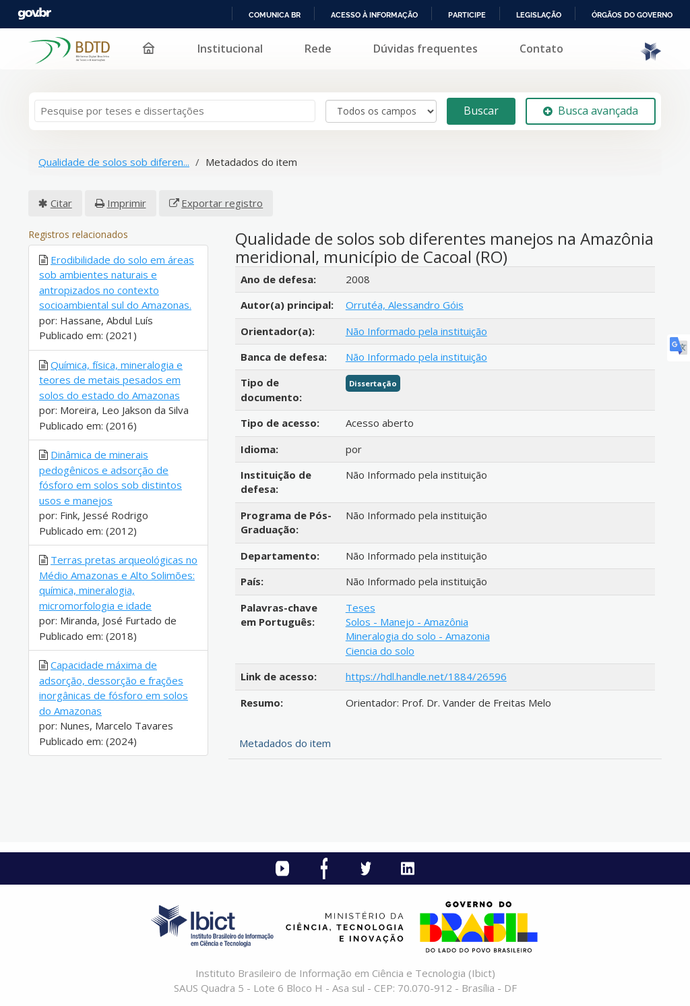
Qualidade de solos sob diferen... (113, 162)
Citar (61, 203)
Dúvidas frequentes (425, 48)
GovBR (34, 13)
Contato (541, 48)
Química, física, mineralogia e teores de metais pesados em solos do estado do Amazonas (111, 380)
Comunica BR (275, 15)
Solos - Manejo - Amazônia (407, 621)
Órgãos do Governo (632, 15)
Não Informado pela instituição (416, 331)
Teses (360, 607)
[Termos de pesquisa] (174, 111)
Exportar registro (222, 203)
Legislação (538, 15)
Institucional (230, 48)
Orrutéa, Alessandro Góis (405, 305)
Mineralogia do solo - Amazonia (418, 636)
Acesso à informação (374, 15)
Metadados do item (285, 743)
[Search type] (381, 111)
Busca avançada (590, 110)
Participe (467, 15)
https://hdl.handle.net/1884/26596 (426, 676)
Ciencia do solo (380, 650)
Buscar (481, 110)
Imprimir (126, 203)
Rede (318, 48)
